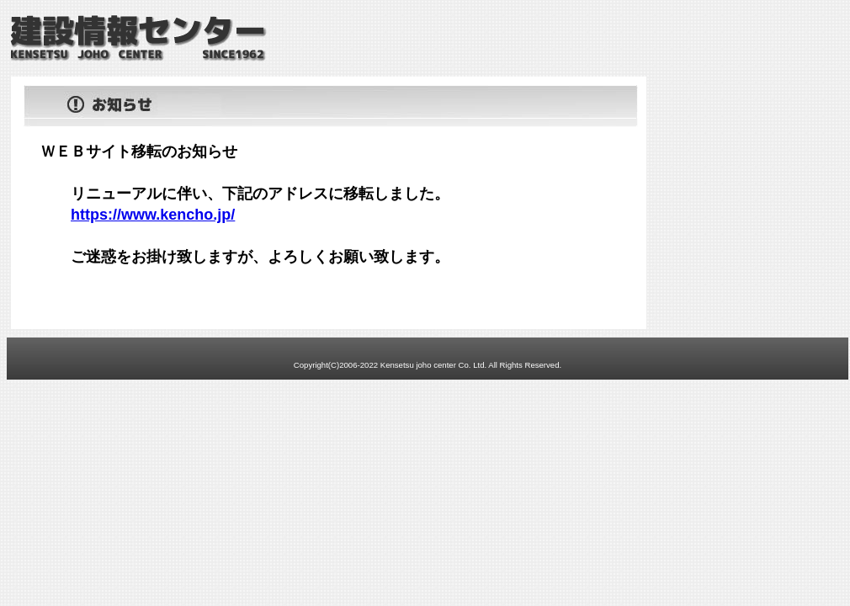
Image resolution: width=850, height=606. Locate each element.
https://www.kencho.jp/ (153, 214)
